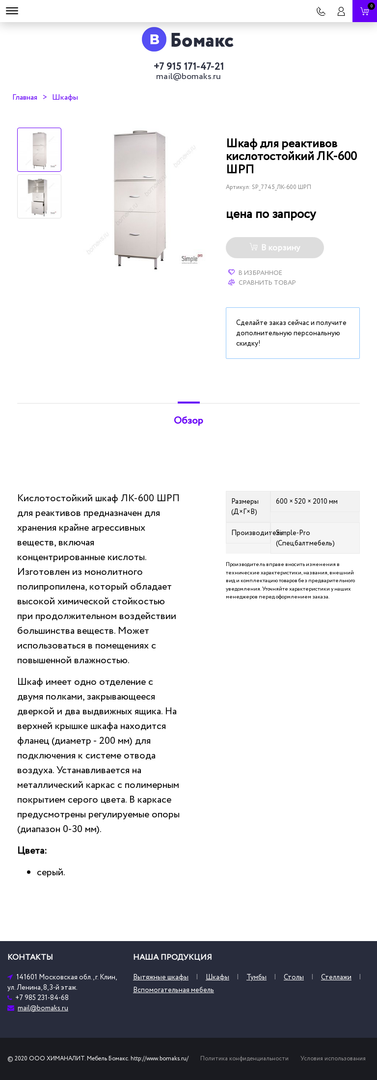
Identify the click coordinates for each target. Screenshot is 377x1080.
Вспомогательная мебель (173, 990)
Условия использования (333, 1058)
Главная (24, 97)
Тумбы (256, 977)
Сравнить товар (262, 282)
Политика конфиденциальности (244, 1058)
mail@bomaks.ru (188, 76)
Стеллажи (336, 977)
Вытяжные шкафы (160, 977)
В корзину (274, 248)
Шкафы (65, 97)
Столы (294, 977)
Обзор (188, 421)
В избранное (255, 273)
